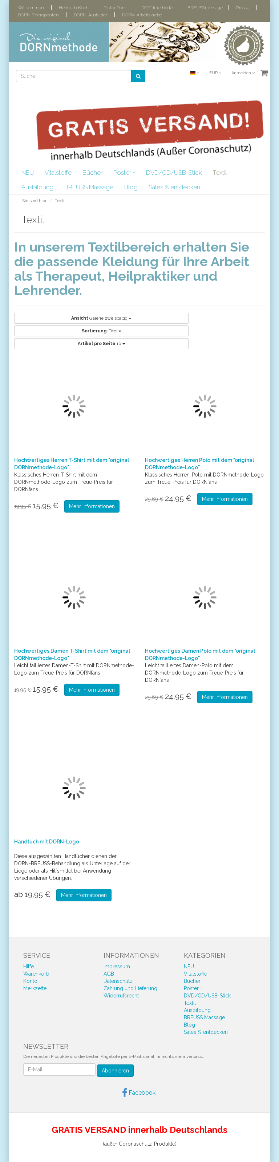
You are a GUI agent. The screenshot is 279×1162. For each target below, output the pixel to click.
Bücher (92, 172)
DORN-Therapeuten (38, 14)
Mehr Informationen (92, 506)
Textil (220, 172)
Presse (242, 7)
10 (101, 343)
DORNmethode (157, 7)
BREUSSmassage (205, 7)
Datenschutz (118, 981)
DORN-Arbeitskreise (142, 14)
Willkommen (31, 7)
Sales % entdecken (174, 187)
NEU (27, 172)
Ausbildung (37, 187)
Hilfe (28, 966)
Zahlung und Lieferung (130, 988)
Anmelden (243, 73)
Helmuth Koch (74, 7)
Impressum (117, 966)
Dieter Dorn (115, 7)
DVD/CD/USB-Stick (174, 172)
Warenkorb (36, 974)
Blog (131, 187)
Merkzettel (35, 988)
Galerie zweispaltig (101, 318)
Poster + (124, 172)
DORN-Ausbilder (90, 14)
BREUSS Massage (88, 187)
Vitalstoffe (58, 172)
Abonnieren (115, 1071)
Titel (101, 330)
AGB (109, 974)
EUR (215, 73)
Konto (30, 981)
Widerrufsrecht (121, 996)
